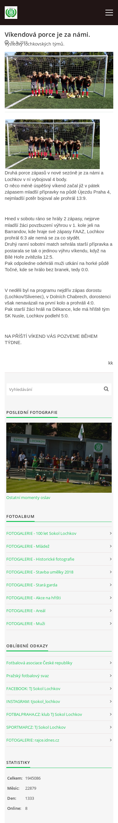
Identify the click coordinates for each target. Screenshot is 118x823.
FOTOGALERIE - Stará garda (31, 585)
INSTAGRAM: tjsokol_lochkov (33, 701)
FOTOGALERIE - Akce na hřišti (33, 598)
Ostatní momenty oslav (28, 497)
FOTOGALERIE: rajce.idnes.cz (32, 740)
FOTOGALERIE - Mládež (27, 546)
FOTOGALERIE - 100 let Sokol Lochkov (41, 533)
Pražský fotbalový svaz (27, 675)
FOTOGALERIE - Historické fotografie (40, 559)
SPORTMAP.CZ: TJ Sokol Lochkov (36, 727)
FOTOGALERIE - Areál (25, 610)
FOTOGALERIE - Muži (25, 623)
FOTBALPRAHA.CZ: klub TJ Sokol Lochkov (44, 714)
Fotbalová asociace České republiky (39, 663)
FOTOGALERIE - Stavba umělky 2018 (39, 572)
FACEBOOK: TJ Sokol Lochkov (33, 688)
